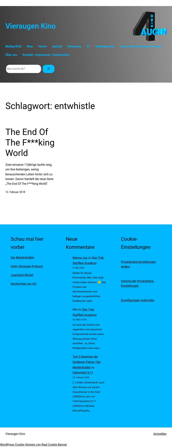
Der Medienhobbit (22, 257)
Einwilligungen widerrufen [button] (138, 300)
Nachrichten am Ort (23, 283)
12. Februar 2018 (15, 192)
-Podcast (27, 266)
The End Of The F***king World (30, 142)
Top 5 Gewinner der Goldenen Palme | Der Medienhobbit (87, 362)
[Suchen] (48, 69)
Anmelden (160, 434)
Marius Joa (80, 257)
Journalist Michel (22, 275)
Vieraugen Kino (30, 26)
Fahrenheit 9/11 (83, 372)
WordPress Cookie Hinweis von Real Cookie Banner (33, 444)
